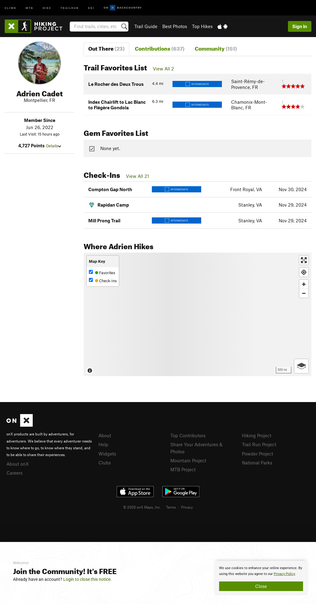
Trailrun (69, 8)
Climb (10, 8)
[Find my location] (303, 272)
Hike (47, 8)
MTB (29, 8)
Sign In (299, 26)
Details (53, 145)
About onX (17, 464)
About (104, 435)
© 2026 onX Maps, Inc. (142, 507)
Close (261, 586)
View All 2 (163, 68)
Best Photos (174, 26)
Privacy (187, 507)
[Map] (197, 314)
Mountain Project (188, 460)
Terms (171, 507)
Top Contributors (188, 435)
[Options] (301, 366)
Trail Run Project (259, 444)
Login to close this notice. (87, 579)
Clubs (104, 462)
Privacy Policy (284, 574)
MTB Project (183, 469)
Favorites (102, 272)
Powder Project (257, 453)
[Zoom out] (303, 293)
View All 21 (137, 176)
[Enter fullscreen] (303, 260)
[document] (261, 578)
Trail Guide (145, 26)
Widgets (107, 453)
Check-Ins (103, 280)
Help (103, 444)
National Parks (257, 462)
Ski (91, 8)
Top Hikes (202, 26)
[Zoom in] (303, 284)
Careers (14, 473)
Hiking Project (256, 435)
